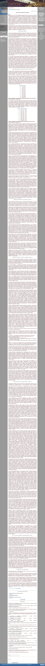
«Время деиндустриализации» (13, 595)
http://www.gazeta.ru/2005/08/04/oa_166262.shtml (15, 631)
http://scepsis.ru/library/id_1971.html (13, 648)
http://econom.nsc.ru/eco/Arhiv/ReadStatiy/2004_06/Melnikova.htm (17, 643)
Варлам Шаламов (41, 8)
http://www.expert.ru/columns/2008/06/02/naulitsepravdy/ (16, 621)
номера (6, 10)
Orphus (1, 39)
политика (5, 15)
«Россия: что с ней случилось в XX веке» (15, 597)
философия (5, 18)
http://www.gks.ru (11, 611)
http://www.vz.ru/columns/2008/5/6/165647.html (14, 604)
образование (5, 16)
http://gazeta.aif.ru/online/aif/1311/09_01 (13, 606)
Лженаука (41, 39)
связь (6, 30)
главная (5, 7)
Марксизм (41, 32)
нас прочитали (5, 11)
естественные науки (4, 23)
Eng (43, 0)
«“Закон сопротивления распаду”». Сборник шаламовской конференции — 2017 (41, 20)
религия (6, 17)
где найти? (5, 12)
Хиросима (41, 9)
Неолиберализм (18, 9)
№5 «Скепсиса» (18, 588)
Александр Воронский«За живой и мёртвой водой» (41, 18)
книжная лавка (4, 28)
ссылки (5, 27)
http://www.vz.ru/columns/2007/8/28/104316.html (14, 616)
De (44, 0)
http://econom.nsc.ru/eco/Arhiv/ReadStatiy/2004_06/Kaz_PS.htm (17, 641)
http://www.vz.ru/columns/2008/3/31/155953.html (14, 629)
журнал (5, 9)
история (6, 19)
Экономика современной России (12, 9)
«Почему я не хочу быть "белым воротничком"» (16, 593)
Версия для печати (11, 7)
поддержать (0, 10)
